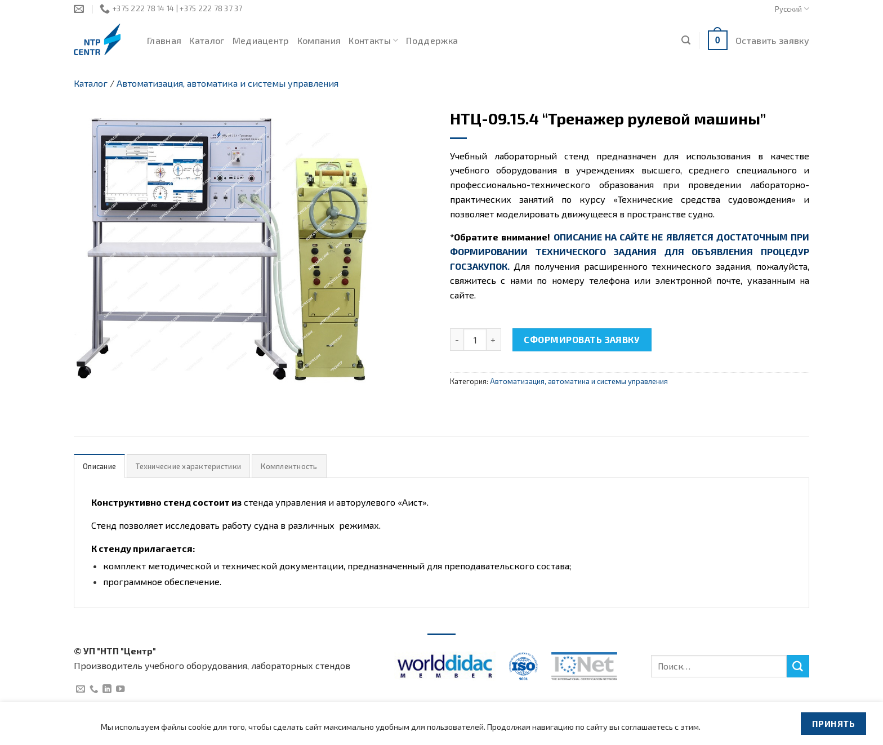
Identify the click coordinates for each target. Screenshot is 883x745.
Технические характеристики (188, 466)
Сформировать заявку (582, 339)
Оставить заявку (772, 40)
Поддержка (432, 40)
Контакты (373, 40)
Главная (164, 40)
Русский (792, 8)
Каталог (206, 40)
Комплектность (289, 466)
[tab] (99, 466)
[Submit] (798, 666)
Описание (99, 466)
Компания (319, 40)
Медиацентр (261, 40)
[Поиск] (685, 40)
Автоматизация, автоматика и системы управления (227, 83)
